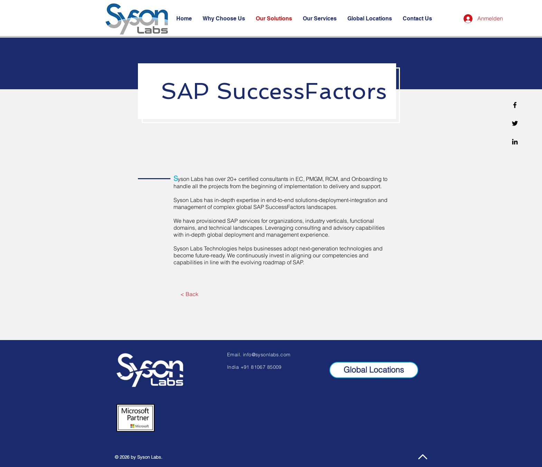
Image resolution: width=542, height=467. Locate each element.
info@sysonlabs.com (267, 354)
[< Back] (189, 294)
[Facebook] (515, 105)
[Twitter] (515, 123)
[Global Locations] (373, 370)
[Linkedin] (515, 142)
